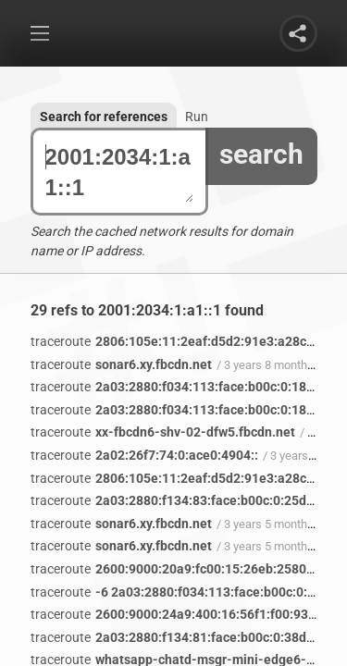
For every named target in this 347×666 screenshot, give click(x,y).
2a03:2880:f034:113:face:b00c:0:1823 (176, 386)
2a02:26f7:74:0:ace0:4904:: (144, 455)
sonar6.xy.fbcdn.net (121, 364)
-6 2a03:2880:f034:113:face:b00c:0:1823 (184, 592)
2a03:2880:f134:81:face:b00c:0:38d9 (172, 637)
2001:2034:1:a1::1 (119, 172)
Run (196, 116)
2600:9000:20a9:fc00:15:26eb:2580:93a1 (185, 568)
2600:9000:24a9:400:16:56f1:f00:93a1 (177, 614)
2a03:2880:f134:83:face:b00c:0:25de (172, 500)
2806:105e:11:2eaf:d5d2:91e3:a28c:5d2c (185, 341)
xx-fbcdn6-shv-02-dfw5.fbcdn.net (163, 432)
